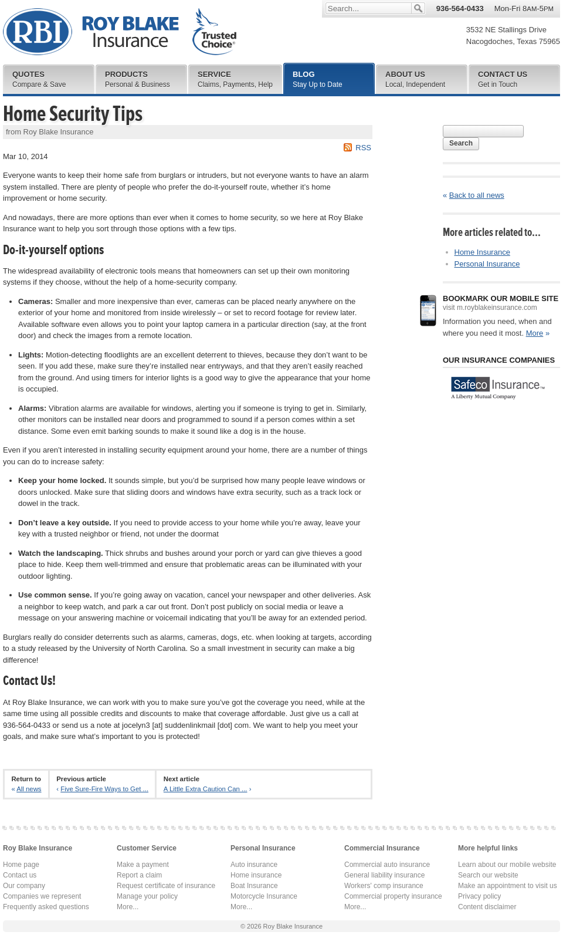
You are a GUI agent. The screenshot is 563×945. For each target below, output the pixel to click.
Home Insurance (482, 252)
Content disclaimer (487, 907)
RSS (363, 147)
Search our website (488, 875)
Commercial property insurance (393, 896)
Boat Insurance (254, 886)
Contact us (19, 875)
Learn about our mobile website (507, 864)
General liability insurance (384, 875)
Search (461, 143)
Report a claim (139, 875)
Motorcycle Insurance (263, 896)
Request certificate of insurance (166, 886)
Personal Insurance (487, 263)
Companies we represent (42, 896)
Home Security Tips (73, 113)
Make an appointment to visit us (507, 886)
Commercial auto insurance (387, 864)
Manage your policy (147, 896)
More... (127, 907)
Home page (21, 864)
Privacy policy (479, 896)
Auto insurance (253, 864)
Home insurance (256, 875)
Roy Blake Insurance (119, 32)
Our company (24, 886)
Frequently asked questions (46, 907)
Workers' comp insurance (383, 886)
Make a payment (143, 864)
